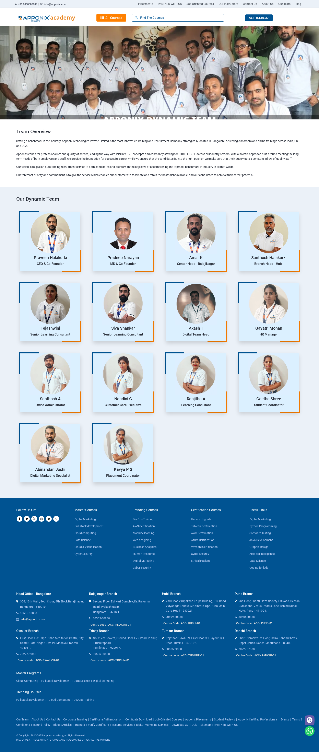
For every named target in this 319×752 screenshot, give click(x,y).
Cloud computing (85, 533)
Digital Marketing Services (152, 724)
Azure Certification (202, 540)
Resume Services (122, 724)
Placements (145, 3)
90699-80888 (174, 617)
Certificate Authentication (106, 719)
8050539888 (174, 649)
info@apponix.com (53, 4)
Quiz (194, 724)
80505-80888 (28, 613)
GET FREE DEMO (259, 17)
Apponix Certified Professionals (257, 719)
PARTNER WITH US (170, 3)
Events (285, 719)
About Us (267, 3)
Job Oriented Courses (200, 3)
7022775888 (28, 654)
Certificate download (138, 719)
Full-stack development (89, 526)
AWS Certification (144, 526)
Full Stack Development (56, 680)
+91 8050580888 (26, 4)
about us (37, 719)
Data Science (82, 540)
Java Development (261, 540)
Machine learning (143, 533)
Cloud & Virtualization (88, 547)
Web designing (142, 540)
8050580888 (246, 617)
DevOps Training (143, 519)
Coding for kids (258, 567)
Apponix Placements (198, 719)
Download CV (180, 724)
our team (22, 719)
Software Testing (260, 533)
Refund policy (41, 724)
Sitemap (205, 724)
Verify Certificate (98, 724)
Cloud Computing (27, 680)
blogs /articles (62, 724)
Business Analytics (144, 547)
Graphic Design (259, 547)
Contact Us (250, 3)
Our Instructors (228, 3)
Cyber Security (83, 553)
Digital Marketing (85, 519)
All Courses (111, 18)
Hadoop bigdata (201, 519)
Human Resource (144, 553)
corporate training (75, 719)
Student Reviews (224, 719)
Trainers (80, 724)
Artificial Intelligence (262, 553)
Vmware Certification (204, 547)
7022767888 (246, 649)
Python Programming (263, 526)
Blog (298, 3)
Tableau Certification (204, 526)
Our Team (284, 3)
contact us (53, 719)
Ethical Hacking (201, 560)
